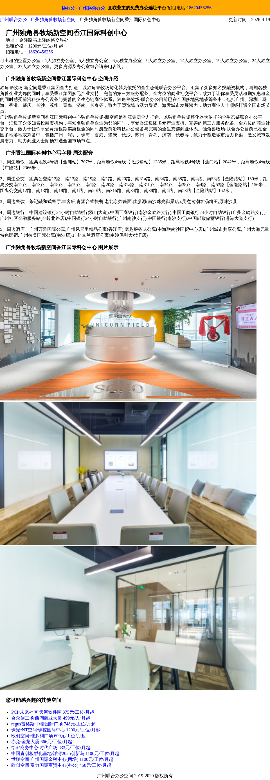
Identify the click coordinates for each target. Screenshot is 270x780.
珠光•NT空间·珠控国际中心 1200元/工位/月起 (55, 729)
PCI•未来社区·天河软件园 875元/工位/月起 (52, 712)
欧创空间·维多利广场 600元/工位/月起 (48, 735)
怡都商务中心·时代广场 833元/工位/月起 (50, 747)
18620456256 (199, 7)
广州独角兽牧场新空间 (53, 19)
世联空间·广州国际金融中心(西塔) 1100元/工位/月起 (62, 759)
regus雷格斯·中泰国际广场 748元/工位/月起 (53, 724)
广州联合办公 (13, 19)
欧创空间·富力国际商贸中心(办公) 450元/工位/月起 (61, 765)
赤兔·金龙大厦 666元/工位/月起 (41, 741)
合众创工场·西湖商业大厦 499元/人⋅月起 (50, 718)
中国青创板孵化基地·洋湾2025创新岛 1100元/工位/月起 (65, 753)
